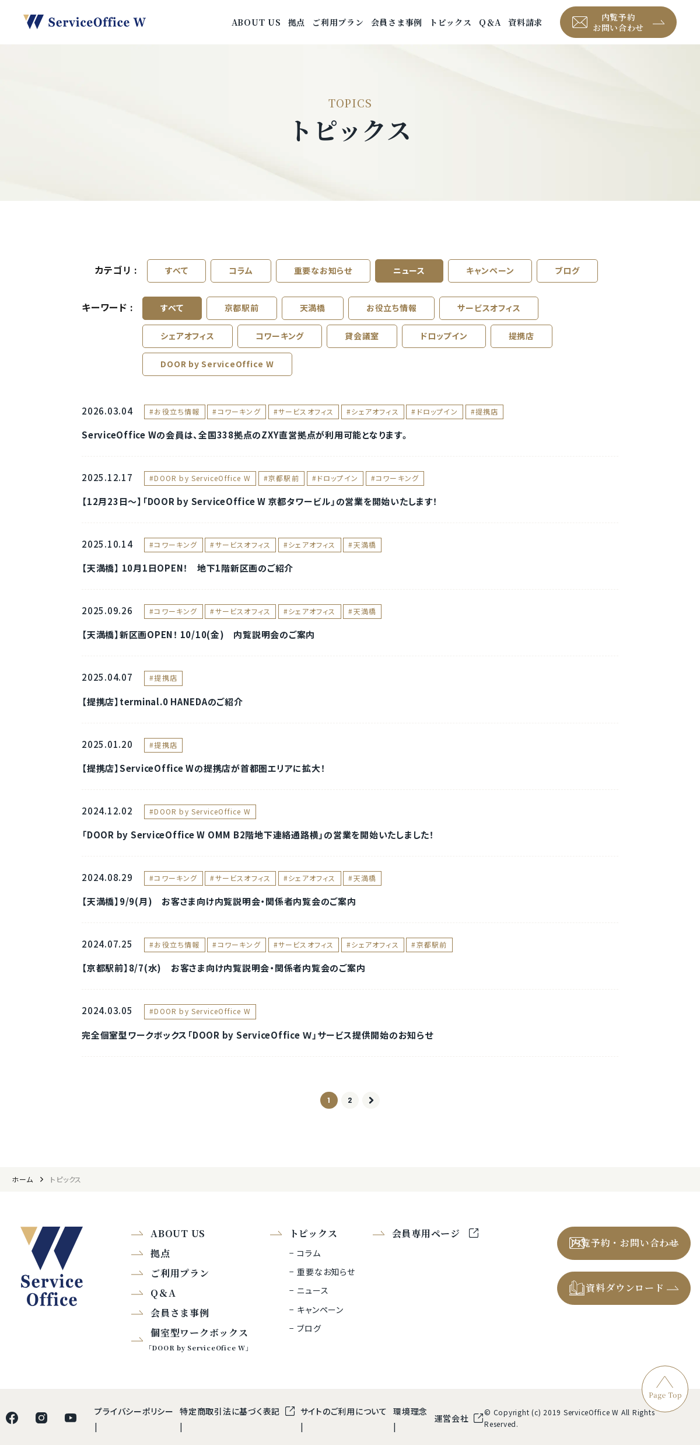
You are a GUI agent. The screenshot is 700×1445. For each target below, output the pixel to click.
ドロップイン (444, 350)
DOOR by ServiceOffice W (217, 378)
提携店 (521, 350)
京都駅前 (242, 322)
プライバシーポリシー (134, 1437)
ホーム (22, 1205)
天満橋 (313, 322)
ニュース (409, 285)
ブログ (567, 285)
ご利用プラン (338, 29)
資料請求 (525, 29)
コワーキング (280, 350)
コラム (241, 285)
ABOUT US (256, 29)
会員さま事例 (397, 29)
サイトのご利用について (343, 1437)
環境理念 (410, 1437)
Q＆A (490, 29)
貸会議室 (362, 350)
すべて (176, 285)
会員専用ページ (427, 1259)
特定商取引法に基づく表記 (231, 1437)
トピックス (450, 29)
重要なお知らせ (323, 285)
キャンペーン (490, 285)
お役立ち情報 (391, 322)
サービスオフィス (488, 322)
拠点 (297, 29)
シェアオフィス (187, 350)
